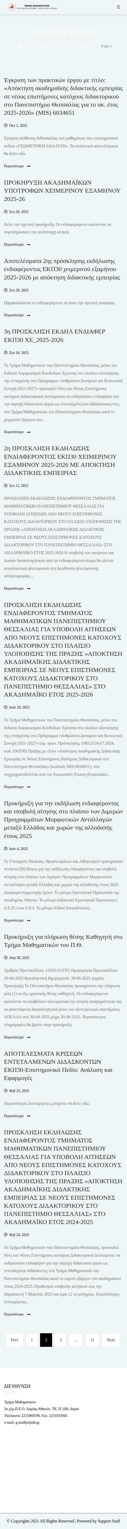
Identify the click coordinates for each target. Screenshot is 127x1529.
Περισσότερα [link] (17, 166)
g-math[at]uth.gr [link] (27, 1422)
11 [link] (94, 1339)
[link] (32, 7)
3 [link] (63, 1339)
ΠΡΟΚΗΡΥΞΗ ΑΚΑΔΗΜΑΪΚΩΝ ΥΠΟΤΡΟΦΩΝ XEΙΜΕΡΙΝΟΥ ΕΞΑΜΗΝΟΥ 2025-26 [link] (62, 190)
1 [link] (34, 1339)
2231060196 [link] (30, 1416)
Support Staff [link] (109, 1521)
